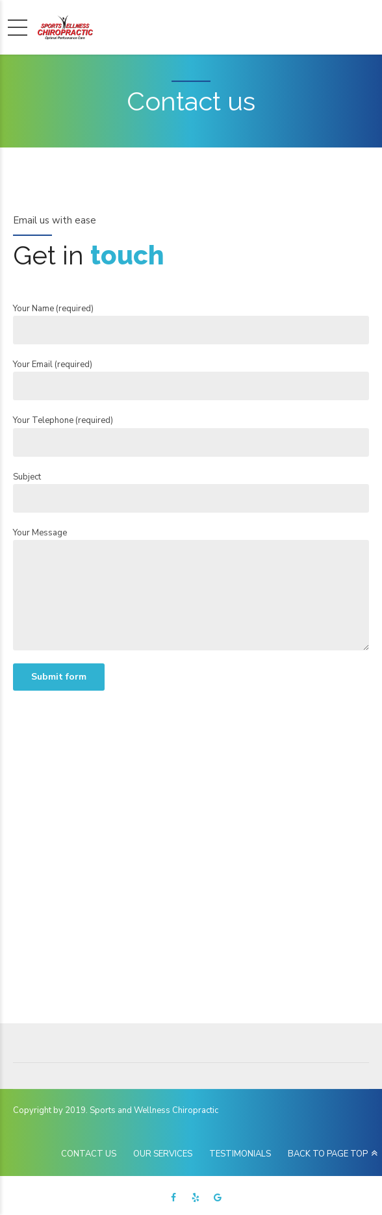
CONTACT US (88, 1154)
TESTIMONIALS (240, 1154)
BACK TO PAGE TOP (328, 1154)
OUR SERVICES (162, 1154)
